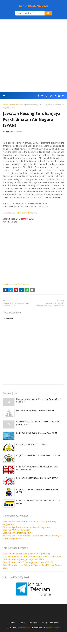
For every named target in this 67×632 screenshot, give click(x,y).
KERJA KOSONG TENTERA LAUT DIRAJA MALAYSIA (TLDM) (37, 491)
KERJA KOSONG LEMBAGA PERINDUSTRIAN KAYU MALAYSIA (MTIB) (37, 468)
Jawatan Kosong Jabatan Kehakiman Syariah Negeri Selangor (39, 400)
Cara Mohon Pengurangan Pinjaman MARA (23, 559)
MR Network (8, 131)
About (22, 622)
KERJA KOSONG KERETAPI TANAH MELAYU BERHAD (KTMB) (38, 502)
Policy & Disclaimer (50, 622)
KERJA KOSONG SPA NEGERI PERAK (31, 444)
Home (5, 104)
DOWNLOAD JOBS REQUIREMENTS (20, 212)
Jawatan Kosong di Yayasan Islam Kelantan (35, 410)
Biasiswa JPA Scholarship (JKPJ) (17, 532)
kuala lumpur (23, 284)
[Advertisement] (33, 56)
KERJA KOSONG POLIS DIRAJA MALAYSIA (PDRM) (36, 433)
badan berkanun (17, 104)
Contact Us (34, 622)
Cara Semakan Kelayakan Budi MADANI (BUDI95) (26, 553)
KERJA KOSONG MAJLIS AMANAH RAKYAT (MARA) (37, 478)
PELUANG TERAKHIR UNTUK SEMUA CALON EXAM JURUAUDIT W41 (37, 423)
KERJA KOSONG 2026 (33, 6)
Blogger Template (53, 627)
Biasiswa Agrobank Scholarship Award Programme (27, 527)
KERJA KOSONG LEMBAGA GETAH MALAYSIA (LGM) (38, 455)
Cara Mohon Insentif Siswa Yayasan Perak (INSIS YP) (28, 562)
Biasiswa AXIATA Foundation (16, 530)
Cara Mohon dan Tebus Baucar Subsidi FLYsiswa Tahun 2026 (32, 556)
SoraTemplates (23, 627)
